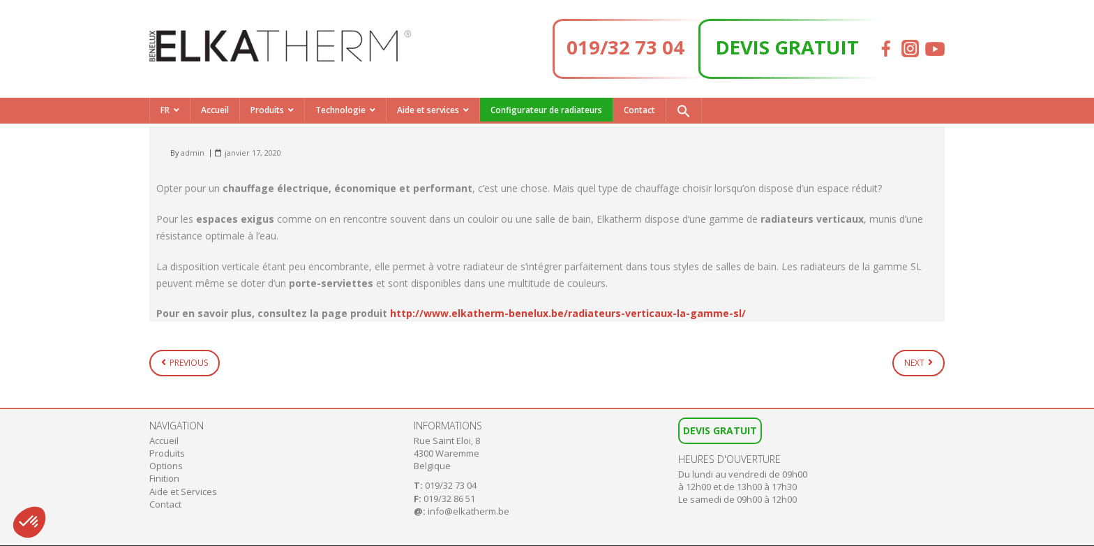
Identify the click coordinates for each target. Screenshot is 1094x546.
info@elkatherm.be (468, 511)
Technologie (340, 110)
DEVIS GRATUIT (787, 47)
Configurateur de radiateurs (546, 110)
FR (165, 110)
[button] (683, 110)
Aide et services (428, 110)
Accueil (215, 110)
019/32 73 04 (625, 47)
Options (166, 465)
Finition (164, 478)
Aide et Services (183, 491)
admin (192, 152)
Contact (639, 110)
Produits (267, 110)
